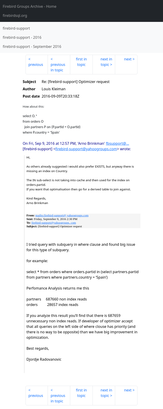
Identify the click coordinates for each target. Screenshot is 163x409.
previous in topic (58, 67)
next (128, 59)
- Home (30, 6)
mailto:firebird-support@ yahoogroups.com (61, 215)
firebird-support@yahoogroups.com (86, 148)
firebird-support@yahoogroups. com (53, 222)
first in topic (81, 62)
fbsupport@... (117, 143)
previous (35, 64)
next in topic (106, 62)
